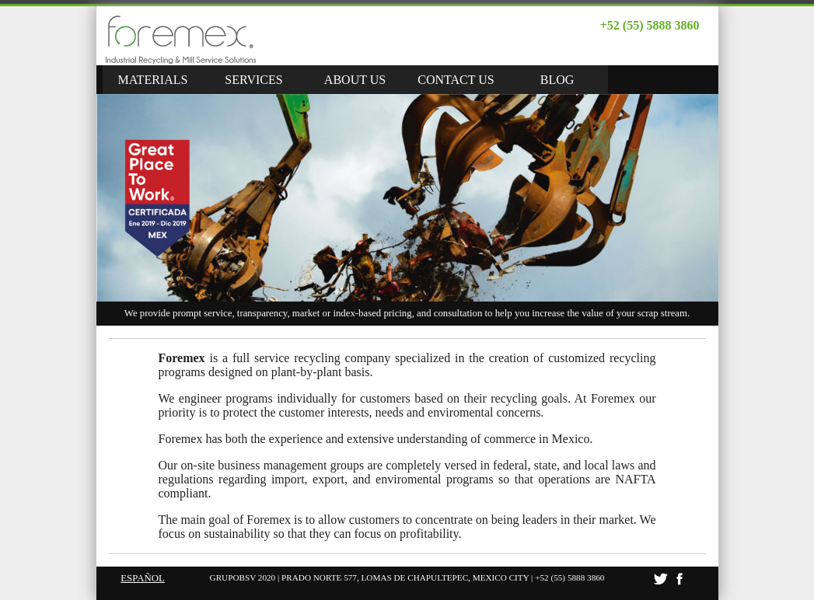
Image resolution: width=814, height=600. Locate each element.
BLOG (557, 79)
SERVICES (253, 79)
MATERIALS (153, 79)
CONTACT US (455, 79)
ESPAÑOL (142, 578)
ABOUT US (355, 79)
